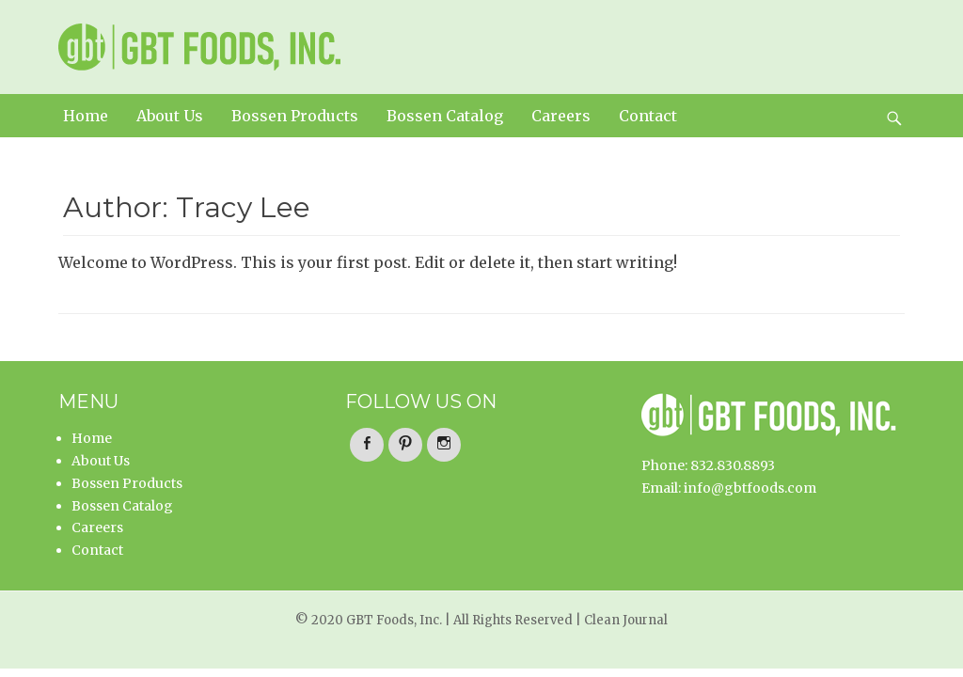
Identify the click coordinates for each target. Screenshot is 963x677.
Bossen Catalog (445, 115)
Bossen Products (294, 115)
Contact (648, 115)
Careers (561, 115)
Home (85, 115)
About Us (169, 115)
